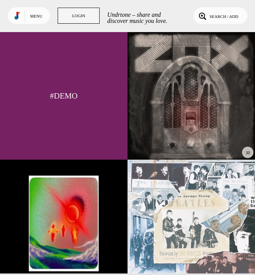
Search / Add (217, 15)
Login (78, 15)
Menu (36, 16)
